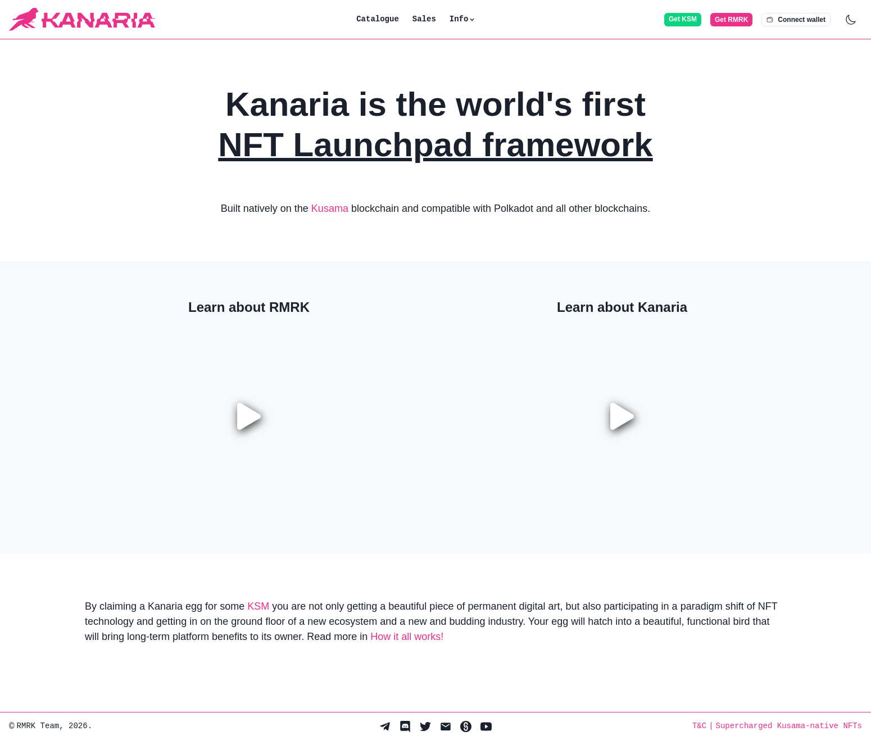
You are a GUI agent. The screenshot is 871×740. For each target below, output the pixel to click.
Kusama (329, 208)
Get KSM (683, 19)
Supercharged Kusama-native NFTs (789, 726)
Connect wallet (795, 20)
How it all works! (406, 636)
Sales (424, 19)
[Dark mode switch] (851, 19)
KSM (258, 606)
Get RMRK (731, 20)
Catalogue (377, 19)
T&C (699, 726)
